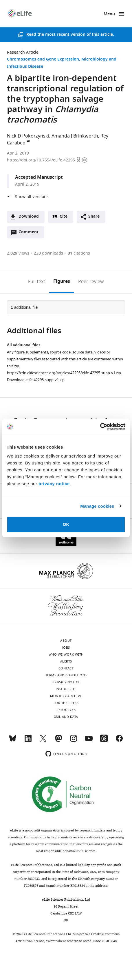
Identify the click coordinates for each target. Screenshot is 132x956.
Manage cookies (97, 506)
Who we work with (66, 654)
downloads (48, 253)
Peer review (91, 281)
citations (79, 253)
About (66, 640)
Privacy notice (66, 682)
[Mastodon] (58, 740)
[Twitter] (43, 740)
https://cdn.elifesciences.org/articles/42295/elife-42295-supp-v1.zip (64, 373)
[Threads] (104, 740)
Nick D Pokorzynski (28, 136)
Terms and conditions (66, 675)
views (18, 253)
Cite (63, 216)
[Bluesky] (13, 740)
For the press (66, 703)
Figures (61, 281)
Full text (36, 281)
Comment (30, 233)
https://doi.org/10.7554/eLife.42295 (41, 160)
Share (94, 216)
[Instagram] (73, 740)
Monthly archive (66, 696)
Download (29, 216)
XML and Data (66, 716)
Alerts (66, 661)
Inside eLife (66, 689)
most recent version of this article (79, 34)
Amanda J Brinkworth (75, 136)
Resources (66, 709)
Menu (109, 14)
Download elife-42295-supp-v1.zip (36, 380)
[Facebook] (119, 740)
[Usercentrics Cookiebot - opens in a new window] (100, 426)
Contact (66, 668)
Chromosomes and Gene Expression (43, 59)
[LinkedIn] (28, 740)
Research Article (22, 52)
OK (66, 524)
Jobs (66, 647)
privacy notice (54, 483)
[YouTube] (89, 740)
